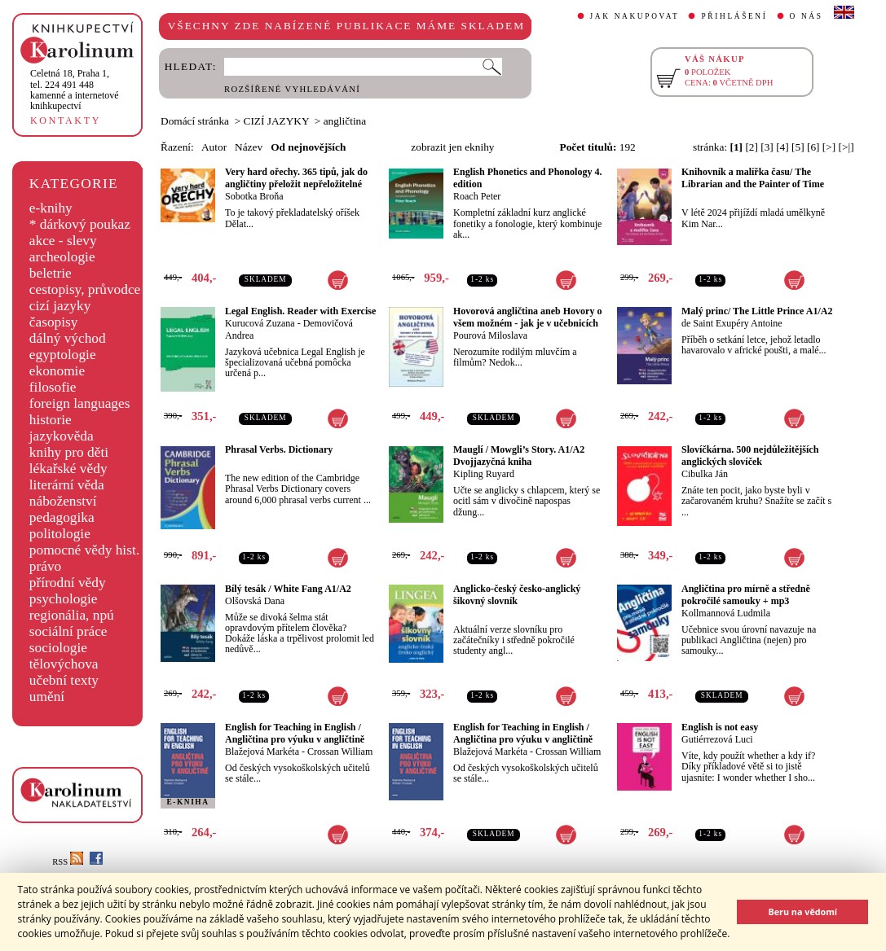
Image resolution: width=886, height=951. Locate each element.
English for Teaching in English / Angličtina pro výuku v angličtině (294, 733)
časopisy (53, 322)
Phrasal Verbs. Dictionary (279, 449)
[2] (751, 147)
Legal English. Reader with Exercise (300, 311)
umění (46, 696)
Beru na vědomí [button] (802, 911)
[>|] (846, 147)
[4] (782, 147)
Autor (214, 147)
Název (248, 147)
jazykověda (61, 436)
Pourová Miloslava (490, 335)
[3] (767, 147)
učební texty (64, 680)
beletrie (50, 273)
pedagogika (62, 517)
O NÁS (806, 16)
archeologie (62, 257)
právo (45, 566)
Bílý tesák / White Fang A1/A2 (288, 588)
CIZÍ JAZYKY (277, 121)
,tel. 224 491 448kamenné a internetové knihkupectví (74, 90)
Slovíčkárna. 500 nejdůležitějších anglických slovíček (749, 455)
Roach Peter (476, 196)
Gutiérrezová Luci (717, 739)
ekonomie (57, 371)
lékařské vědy (68, 468)
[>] (828, 147)
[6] (813, 147)
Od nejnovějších (308, 147)
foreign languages (79, 403)
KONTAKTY (65, 120)
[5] (797, 147)
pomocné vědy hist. (84, 550)
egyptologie (62, 354)
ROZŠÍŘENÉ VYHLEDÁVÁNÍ (292, 89)
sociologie (58, 647)
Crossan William (339, 751)
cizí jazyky (60, 305)
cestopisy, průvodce (85, 289)
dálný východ (67, 338)
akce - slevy (63, 240)
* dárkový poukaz (79, 224)
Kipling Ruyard (483, 474)
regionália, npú (71, 615)
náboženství (63, 501)
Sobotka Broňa (254, 196)
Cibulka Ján (704, 474)
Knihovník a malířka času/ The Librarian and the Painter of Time (752, 178)
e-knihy (51, 208)
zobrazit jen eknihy (452, 147)
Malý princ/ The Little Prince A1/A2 (756, 311)
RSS (67, 861)
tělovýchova (64, 664)
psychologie (63, 599)
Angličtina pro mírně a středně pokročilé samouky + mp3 (745, 595)
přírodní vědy (67, 582)
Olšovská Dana (254, 601)
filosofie (53, 387)
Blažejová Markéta (262, 751)
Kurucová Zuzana (260, 323)
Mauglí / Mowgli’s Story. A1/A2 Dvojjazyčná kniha (518, 455)
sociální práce (68, 631)
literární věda (66, 485)
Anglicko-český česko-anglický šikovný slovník (516, 595)
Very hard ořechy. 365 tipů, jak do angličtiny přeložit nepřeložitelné (296, 178)
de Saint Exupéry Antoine (731, 323)
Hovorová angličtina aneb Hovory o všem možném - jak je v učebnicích (527, 317)
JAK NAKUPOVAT (635, 16)
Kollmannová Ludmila (725, 613)
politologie (59, 533)
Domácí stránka (195, 121)
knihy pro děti (68, 452)
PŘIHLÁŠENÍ (734, 16)
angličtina (345, 121)
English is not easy (719, 727)
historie (50, 419)
